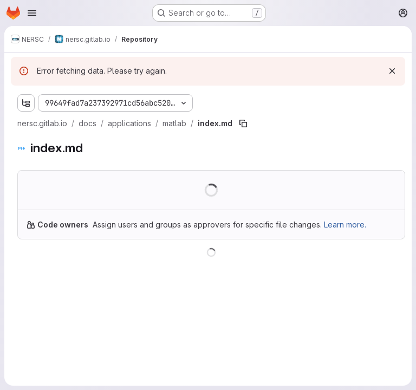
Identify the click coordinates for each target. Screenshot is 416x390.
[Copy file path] (243, 123)
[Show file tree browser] (26, 103)
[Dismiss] (392, 70)
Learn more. (345, 224)
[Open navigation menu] (32, 13)
